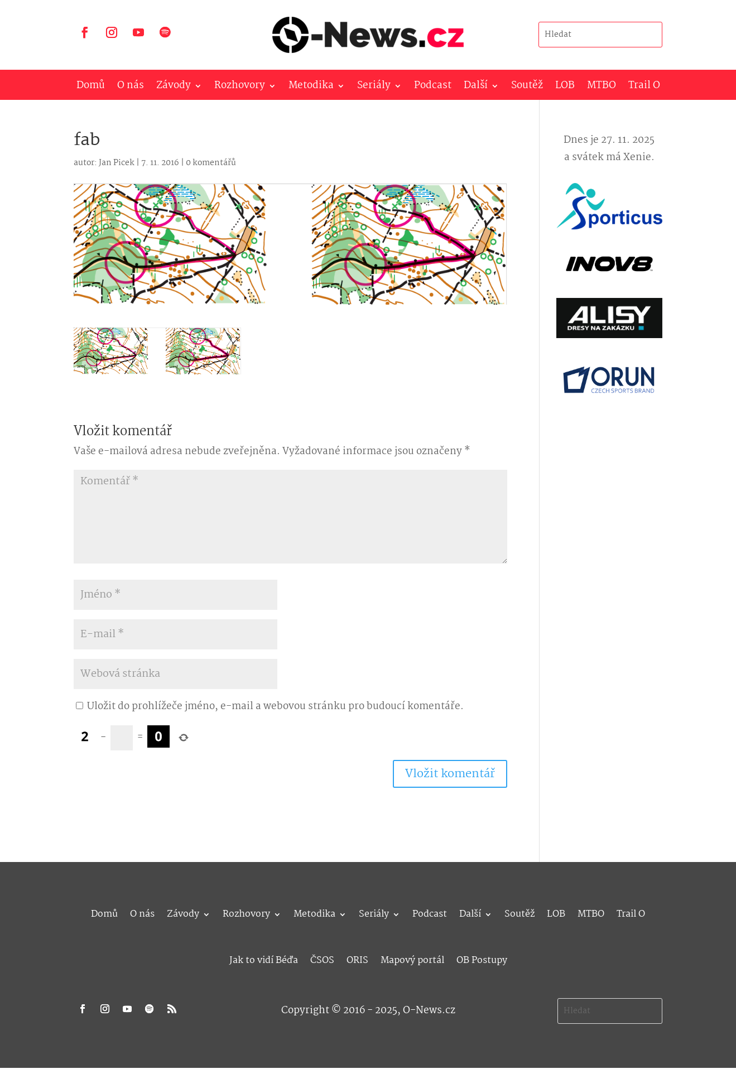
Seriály (374, 88)
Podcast (432, 88)
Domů (90, 88)
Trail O (644, 88)
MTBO (601, 88)
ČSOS (322, 959)
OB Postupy (481, 959)
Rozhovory (239, 88)
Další (476, 88)
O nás (130, 88)
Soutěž (527, 88)
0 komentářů (211, 163)
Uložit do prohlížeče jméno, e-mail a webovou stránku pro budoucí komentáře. (275, 707)
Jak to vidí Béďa (263, 959)
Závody (173, 88)
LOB (565, 88)
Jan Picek (116, 163)
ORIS (357, 959)
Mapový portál (412, 959)
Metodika (311, 88)
